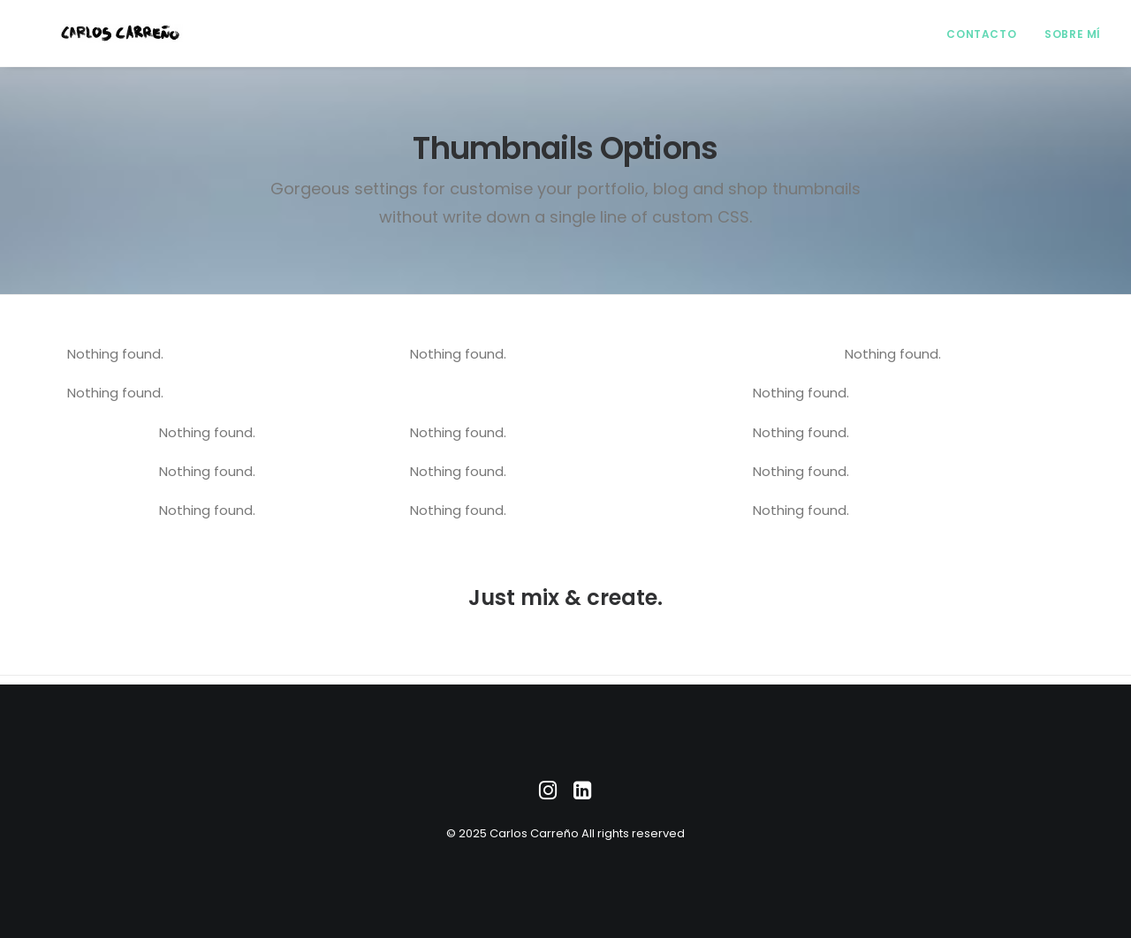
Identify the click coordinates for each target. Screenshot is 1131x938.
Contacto (981, 38)
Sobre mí (1072, 38)
